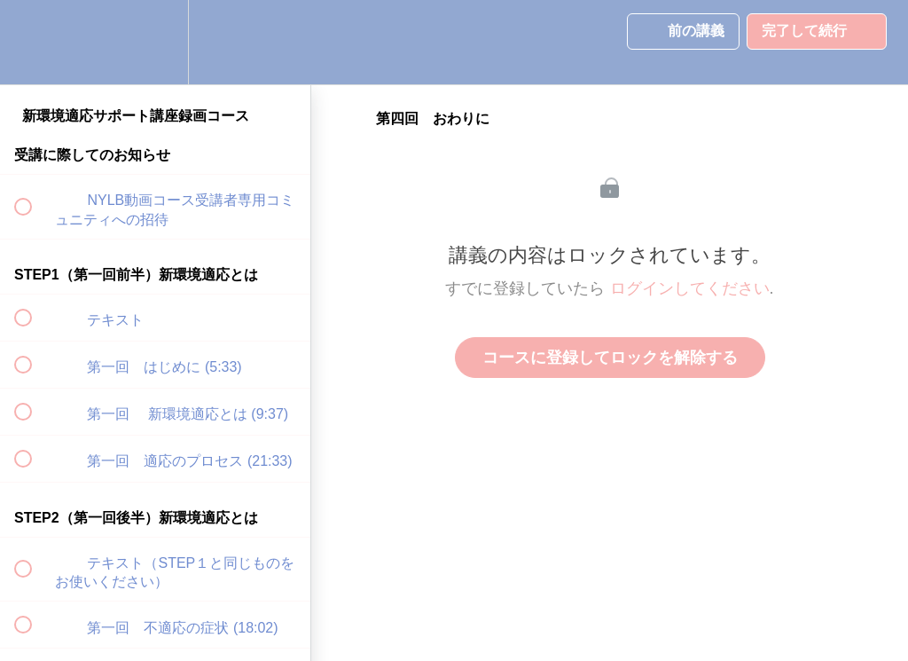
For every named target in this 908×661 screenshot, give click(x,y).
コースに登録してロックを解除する (610, 357)
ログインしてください (690, 288)
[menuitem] (155, 42)
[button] (33, 42)
